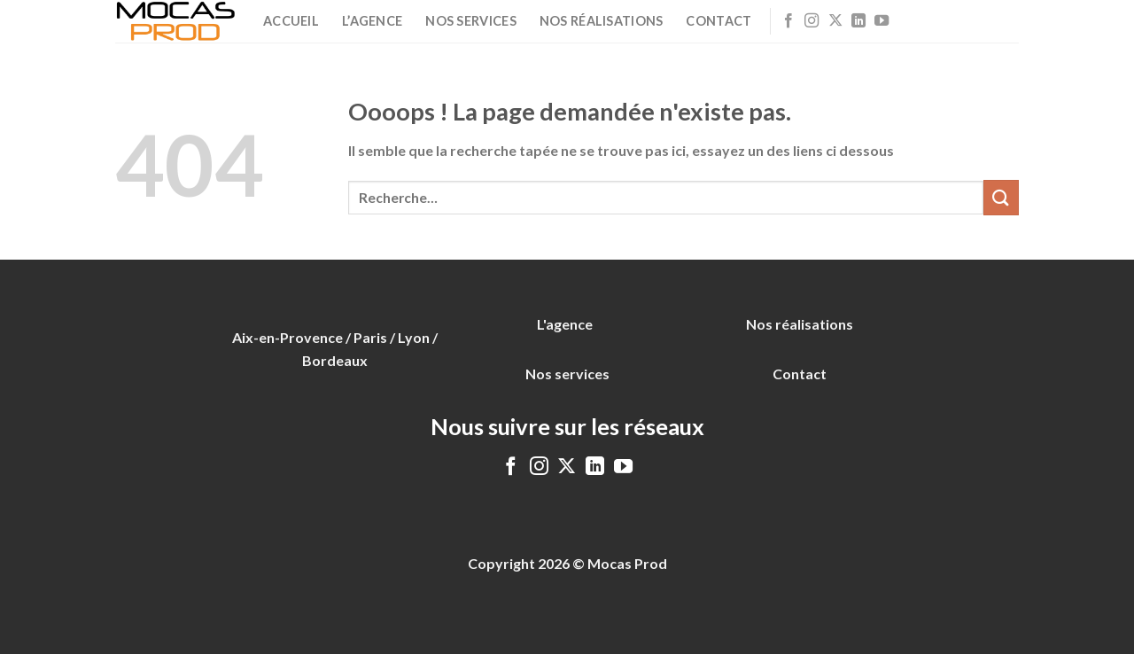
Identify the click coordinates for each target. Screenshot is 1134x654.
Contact (718, 20)
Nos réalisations (602, 20)
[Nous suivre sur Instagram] (811, 21)
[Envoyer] (1001, 197)
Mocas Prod (627, 563)
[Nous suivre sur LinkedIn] (858, 21)
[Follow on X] (835, 21)
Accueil (291, 20)
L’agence (372, 20)
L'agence (565, 323)
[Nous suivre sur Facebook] (788, 21)
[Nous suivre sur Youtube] (881, 21)
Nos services (470, 20)
